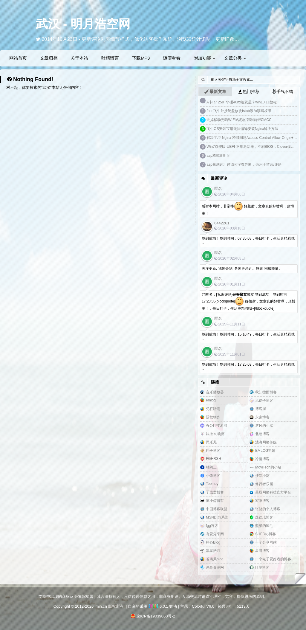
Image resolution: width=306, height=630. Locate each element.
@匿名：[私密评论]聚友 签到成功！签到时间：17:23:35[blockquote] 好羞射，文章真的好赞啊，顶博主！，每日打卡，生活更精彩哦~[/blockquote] (248, 301)
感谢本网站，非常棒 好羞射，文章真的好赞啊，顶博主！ (248, 208)
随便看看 (171, 57)
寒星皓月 (213, 551)
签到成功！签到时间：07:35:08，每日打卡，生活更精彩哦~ (248, 240)
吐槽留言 (110, 57)
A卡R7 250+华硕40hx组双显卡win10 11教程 (241, 102)
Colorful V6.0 (203, 606)
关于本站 (79, 57)
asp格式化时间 (218, 155)
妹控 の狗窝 (215, 434)
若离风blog (215, 559)
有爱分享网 (215, 534)
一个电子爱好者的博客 (273, 559)
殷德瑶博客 (264, 517)
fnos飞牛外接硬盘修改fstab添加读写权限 (238, 111)
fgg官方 (212, 526)
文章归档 (49, 57)
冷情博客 (262, 459)
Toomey (212, 484)
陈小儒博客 (215, 501)
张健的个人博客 (267, 509)
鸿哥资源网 (215, 567)
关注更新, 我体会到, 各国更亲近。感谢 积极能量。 (242, 268)
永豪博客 (262, 417)
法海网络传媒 (266, 442)
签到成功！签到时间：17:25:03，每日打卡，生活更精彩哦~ (248, 366)
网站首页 (18, 57)
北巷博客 (262, 434)
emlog (211, 400)
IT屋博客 (262, 567)
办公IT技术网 (216, 425)
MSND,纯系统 (217, 517)
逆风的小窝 (264, 425)
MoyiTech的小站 (268, 467)
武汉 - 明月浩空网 (83, 23)
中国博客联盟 (216, 509)
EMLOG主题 (265, 451)
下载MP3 (141, 57)
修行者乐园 (264, 484)
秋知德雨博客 (266, 392)
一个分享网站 (266, 542)
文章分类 (235, 57)
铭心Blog (213, 542)
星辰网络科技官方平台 (273, 492)
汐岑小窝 (262, 476)
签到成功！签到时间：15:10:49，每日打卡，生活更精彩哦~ (248, 336)
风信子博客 (264, 400)
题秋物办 (213, 417)
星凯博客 (262, 551)
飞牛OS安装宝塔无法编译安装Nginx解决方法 (242, 129)
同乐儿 (211, 442)
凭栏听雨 (213, 409)
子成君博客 (215, 492)
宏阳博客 (262, 501)
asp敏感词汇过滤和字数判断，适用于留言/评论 (243, 164)
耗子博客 (213, 451)
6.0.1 (158, 606)
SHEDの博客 (265, 534)
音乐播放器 (215, 392)
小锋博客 (213, 476)
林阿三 (211, 467)
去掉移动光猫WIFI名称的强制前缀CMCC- (239, 120)
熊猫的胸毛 (264, 526)
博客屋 (260, 409)
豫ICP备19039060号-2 (155, 616)
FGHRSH (213, 459)
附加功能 (205, 57)
